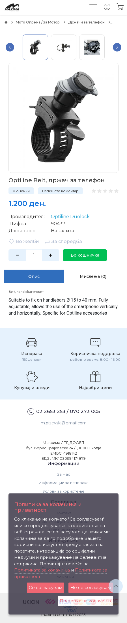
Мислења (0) (93, 276)
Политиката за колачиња (42, 570)
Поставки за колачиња (85, 600)
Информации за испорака (64, 482)
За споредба (63, 241)
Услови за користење (64, 491)
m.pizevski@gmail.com (64, 423)
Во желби (23, 241)
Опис (34, 276)
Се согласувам (45, 587)
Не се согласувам (90, 587)
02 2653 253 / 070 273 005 (63, 411)
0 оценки (21, 191)
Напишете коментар (60, 191)
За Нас (63, 474)
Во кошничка (85, 255)
